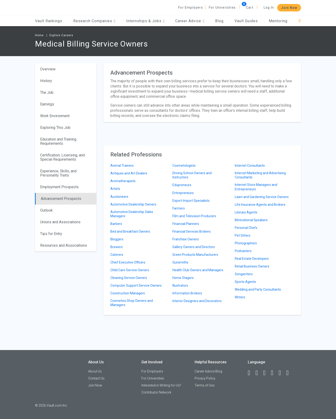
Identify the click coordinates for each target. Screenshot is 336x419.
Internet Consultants (250, 165)
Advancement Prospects (61, 198)
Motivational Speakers (251, 220)
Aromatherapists (123, 181)
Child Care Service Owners (129, 270)
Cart (249, 7)
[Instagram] (274, 372)
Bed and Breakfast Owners (130, 231)
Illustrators (180, 285)
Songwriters (244, 274)
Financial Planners (185, 224)
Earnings (47, 104)
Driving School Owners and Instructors (192, 175)
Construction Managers (127, 293)
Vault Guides (246, 21)
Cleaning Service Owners (128, 278)
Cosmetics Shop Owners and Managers (131, 303)
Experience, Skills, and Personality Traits (58, 173)
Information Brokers (187, 293)
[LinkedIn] (259, 372)
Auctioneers (119, 197)
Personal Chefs (246, 228)
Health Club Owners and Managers (197, 270)
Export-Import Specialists (191, 200)
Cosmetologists (184, 165)
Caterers (116, 254)
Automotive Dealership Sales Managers (131, 214)
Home (39, 35)
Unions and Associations (60, 222)
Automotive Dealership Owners (133, 204)
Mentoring (278, 21)
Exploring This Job (55, 127)
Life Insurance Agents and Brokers (260, 204)
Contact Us (96, 378)
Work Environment (55, 116)
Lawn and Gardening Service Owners (262, 197)
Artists (115, 189)
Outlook (46, 210)
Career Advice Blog (208, 371)
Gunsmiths (180, 262)
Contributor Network (156, 392)
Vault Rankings (48, 21)
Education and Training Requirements (58, 141)
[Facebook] (251, 372)
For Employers (190, 7)
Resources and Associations (63, 245)
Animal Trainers (122, 165)
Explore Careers (61, 35)
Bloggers (116, 239)
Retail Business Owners (252, 266)
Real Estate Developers (252, 258)
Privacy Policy (205, 378)
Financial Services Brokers (191, 231)
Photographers (246, 243)
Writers (240, 297)
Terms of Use (204, 385)
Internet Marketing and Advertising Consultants (260, 175)
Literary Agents (246, 212)
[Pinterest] (282, 372)
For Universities (222, 7)
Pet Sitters (242, 235)
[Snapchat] (289, 372)
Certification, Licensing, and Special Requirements (62, 157)
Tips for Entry (51, 233)
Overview (48, 69)
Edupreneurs (181, 185)
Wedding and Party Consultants (258, 289)
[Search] (299, 21)
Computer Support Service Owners (136, 285)
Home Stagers (183, 278)
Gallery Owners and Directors (193, 247)
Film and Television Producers (194, 216)
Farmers (178, 208)
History (46, 81)
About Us (95, 371)
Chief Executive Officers (127, 262)
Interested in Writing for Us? (161, 385)
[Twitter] (266, 372)
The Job (46, 92)
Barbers (116, 224)
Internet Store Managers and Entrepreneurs (256, 187)
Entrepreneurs (183, 193)
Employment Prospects (59, 187)
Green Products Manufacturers (195, 254)
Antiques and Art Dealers (128, 173)
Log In (269, 7)
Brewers (116, 247)
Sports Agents (245, 282)
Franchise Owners (185, 239)
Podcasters (243, 251)
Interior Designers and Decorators (197, 301)
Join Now (289, 8)
